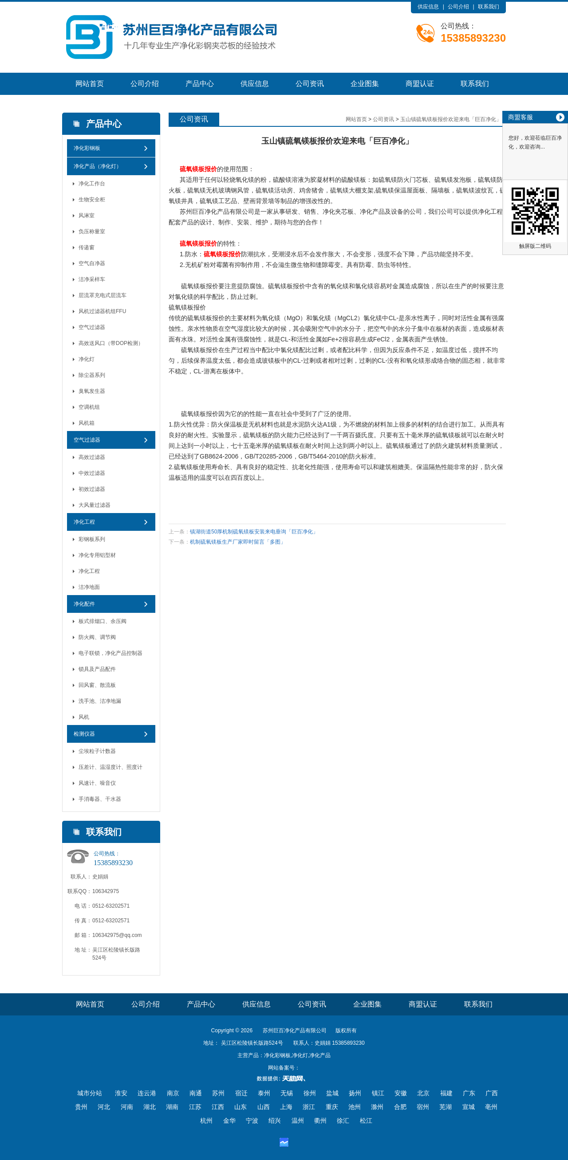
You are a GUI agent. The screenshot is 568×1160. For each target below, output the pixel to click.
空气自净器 (92, 263)
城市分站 (89, 1093)
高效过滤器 (92, 457)
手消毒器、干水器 (100, 799)
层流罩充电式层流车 (102, 295)
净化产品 (217, 211)
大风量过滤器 (94, 505)
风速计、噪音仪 (97, 783)
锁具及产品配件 (97, 669)
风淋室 (87, 215)
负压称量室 (92, 231)
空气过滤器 (92, 327)
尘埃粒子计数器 (97, 751)
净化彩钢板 (87, 148)
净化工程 (84, 522)
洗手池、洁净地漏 (100, 701)
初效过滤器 (92, 489)
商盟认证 (420, 83)
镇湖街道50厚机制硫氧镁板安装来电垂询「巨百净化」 (254, 532)
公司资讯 (310, 83)
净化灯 (87, 359)
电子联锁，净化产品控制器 (110, 653)
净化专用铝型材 (97, 555)
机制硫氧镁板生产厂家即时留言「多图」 (238, 542)
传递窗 (87, 247)
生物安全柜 (92, 199)
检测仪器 (84, 734)
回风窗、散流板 (97, 685)
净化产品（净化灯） (98, 166)
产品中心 (199, 83)
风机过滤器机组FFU (102, 311)
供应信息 (428, 7)
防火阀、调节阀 (97, 637)
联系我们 (488, 7)
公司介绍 (458, 7)
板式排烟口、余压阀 (102, 621)
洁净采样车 (92, 279)
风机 (84, 717)
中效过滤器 (92, 473)
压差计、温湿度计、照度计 (110, 767)
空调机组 (89, 407)
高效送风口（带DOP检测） (111, 343)
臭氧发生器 (92, 391)
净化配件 (84, 604)
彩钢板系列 (92, 539)
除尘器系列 (92, 375)
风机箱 (87, 423)
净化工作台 (92, 183)
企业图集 (365, 83)
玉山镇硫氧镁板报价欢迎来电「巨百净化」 (450, 119)
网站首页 (89, 83)
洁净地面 (89, 587)
